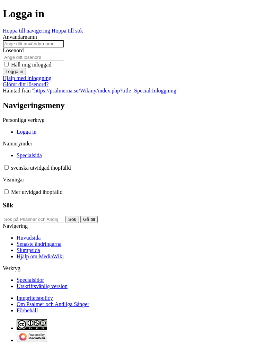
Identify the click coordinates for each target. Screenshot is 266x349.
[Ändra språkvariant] (41, 168)
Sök (8, 205)
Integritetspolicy (35, 298)
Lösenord (13, 50)
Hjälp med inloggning (27, 78)
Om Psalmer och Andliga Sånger (53, 304)
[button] (6, 167)
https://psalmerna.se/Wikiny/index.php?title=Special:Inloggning (105, 90)
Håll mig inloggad (31, 65)
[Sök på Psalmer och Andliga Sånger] (33, 219)
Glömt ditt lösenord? (25, 84)
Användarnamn (20, 37)
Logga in (14, 71)
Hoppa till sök (67, 31)
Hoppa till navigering (26, 31)
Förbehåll (27, 310)
